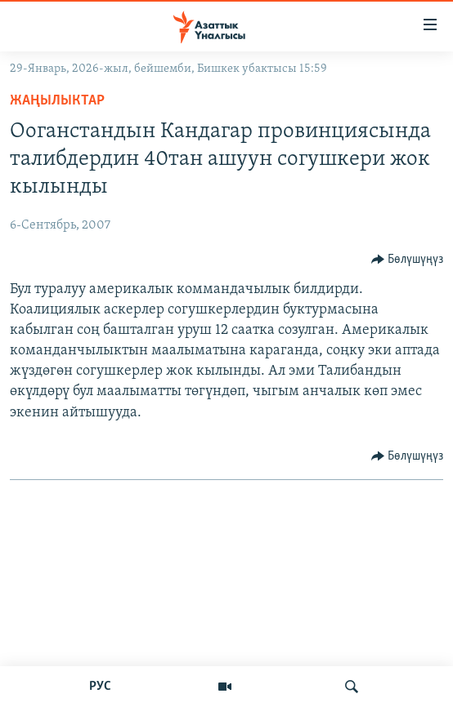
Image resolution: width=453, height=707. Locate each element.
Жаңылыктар (57, 101)
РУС (100, 686)
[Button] (407, 260)
